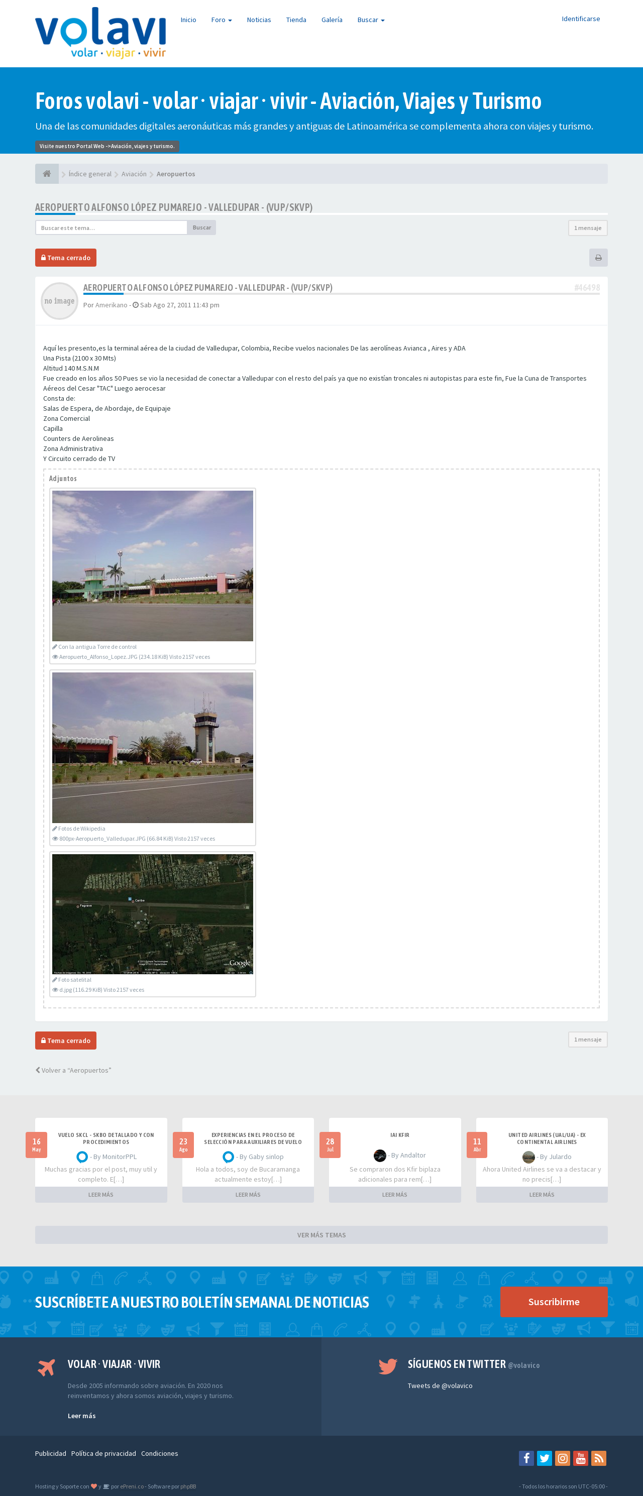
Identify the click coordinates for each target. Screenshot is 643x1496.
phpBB (188, 1486)
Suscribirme (554, 1301)
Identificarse (581, 18)
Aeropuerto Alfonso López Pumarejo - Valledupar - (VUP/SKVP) (174, 207)
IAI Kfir (399, 1134)
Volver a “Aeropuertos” (73, 1070)
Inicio (188, 19)
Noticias (259, 19)
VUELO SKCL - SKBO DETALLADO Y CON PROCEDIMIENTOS (106, 1138)
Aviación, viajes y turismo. (143, 146)
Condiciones (159, 1453)
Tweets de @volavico (440, 1385)
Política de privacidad (103, 1453)
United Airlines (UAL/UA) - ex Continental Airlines (547, 1138)
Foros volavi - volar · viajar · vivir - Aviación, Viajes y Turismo (288, 100)
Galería (332, 19)
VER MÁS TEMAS (321, 1234)
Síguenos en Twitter (474, 1363)
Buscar (371, 19)
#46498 (587, 287)
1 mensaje (588, 228)
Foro (221, 19)
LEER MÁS (101, 1194)
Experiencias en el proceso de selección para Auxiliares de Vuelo (253, 1138)
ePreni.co (131, 1486)
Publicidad (50, 1453)
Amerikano (111, 304)
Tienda (296, 19)
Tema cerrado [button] (65, 257)
